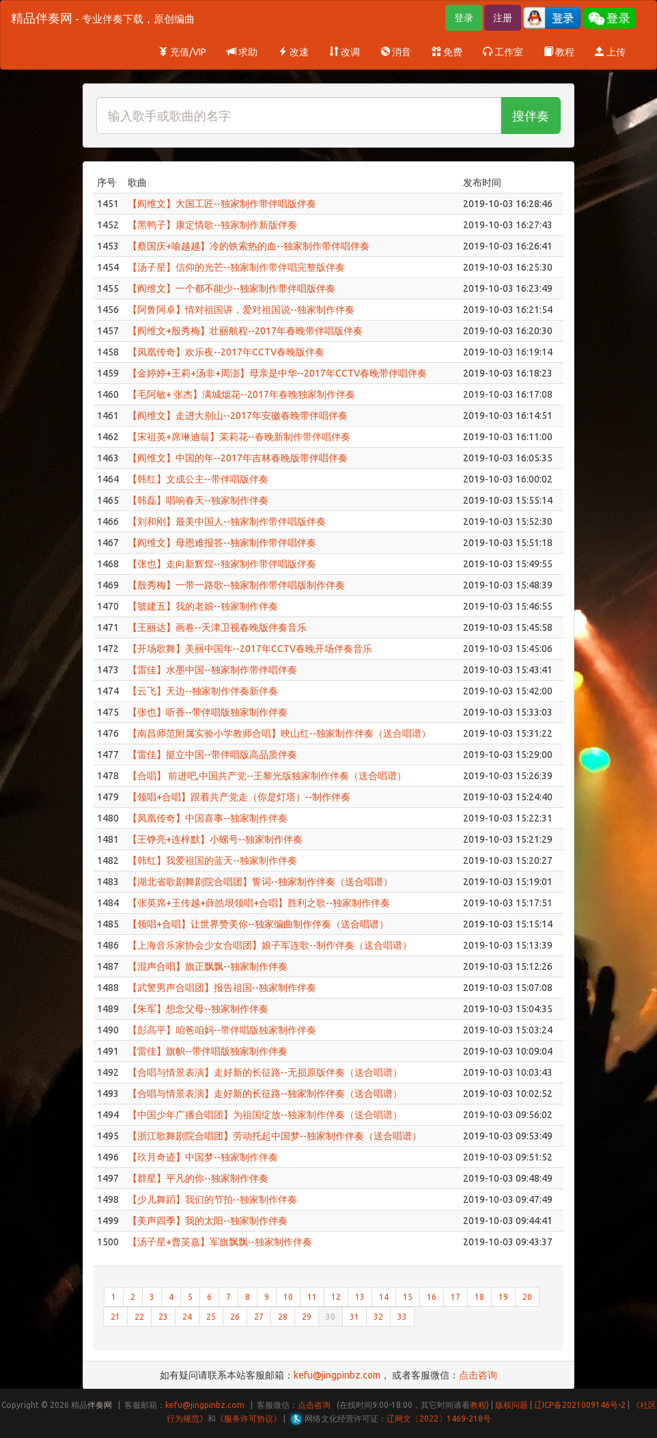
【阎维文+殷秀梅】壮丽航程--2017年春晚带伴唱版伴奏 (245, 330)
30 (330, 1316)
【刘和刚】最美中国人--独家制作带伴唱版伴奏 (227, 521)
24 (187, 1316)
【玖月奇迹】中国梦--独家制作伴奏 (203, 1157)
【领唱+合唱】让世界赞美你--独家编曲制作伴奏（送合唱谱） (258, 924)
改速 (293, 51)
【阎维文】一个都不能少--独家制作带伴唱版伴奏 (231, 288)
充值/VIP (182, 51)
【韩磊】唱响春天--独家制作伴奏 (198, 500)
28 (283, 1316)
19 (503, 1296)
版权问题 (511, 1404)
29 (306, 1316)
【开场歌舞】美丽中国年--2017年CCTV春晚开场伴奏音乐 (250, 648)
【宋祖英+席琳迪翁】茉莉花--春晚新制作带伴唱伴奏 (239, 436)
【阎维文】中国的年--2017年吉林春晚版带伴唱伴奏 (238, 457)
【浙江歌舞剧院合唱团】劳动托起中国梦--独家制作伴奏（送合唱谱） (274, 1135)
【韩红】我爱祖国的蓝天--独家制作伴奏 (212, 860)
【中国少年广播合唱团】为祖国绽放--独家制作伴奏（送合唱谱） (265, 1114)
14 (384, 1296)
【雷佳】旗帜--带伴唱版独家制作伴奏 (208, 1051)
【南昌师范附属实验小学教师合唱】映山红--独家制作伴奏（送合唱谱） (279, 733)
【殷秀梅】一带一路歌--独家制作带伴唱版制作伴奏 (236, 585)
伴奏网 (99, 1404)
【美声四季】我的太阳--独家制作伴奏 (208, 1220)
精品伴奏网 (103, 18)
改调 (344, 51)
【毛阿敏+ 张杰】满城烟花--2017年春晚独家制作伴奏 (241, 394)
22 (139, 1316)
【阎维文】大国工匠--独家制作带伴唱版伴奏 (222, 203)
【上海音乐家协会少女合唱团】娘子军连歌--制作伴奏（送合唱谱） (270, 945)
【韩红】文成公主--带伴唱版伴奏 (198, 479)
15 (408, 1296)
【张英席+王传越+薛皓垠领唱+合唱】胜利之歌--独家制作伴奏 (259, 902)
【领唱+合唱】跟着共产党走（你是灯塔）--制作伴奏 (239, 796)
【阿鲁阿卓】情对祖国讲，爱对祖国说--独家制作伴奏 (241, 309)
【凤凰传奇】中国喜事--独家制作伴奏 (208, 818)
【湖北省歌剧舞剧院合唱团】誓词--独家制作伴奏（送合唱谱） (260, 881)
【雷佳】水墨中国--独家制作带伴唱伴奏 (212, 669)
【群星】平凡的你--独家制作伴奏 (198, 1178)
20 (527, 1296)
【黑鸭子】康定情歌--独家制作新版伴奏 (212, 224)
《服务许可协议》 (248, 1418)
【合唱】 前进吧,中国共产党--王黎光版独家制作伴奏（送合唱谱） (267, 775)
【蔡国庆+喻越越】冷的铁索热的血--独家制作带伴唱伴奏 (248, 246)
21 (115, 1316)
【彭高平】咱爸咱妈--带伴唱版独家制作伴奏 (222, 1030)
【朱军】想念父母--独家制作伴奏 (198, 1008)
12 (336, 1296)
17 (455, 1296)
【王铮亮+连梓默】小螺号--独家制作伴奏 (215, 839)
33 (402, 1316)
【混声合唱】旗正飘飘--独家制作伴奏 (208, 966)
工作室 (503, 51)
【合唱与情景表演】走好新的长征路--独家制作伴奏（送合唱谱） (265, 1093)
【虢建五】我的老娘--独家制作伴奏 (203, 606)
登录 (463, 17)
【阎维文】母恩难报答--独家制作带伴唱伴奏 (222, 542)
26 (235, 1316)
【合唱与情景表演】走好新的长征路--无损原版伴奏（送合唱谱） (265, 1072)
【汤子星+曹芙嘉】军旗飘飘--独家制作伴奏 (220, 1241)
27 (259, 1316)
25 (211, 1316)
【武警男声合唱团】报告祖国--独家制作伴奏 (222, 987)
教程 (559, 51)
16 (431, 1296)
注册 (502, 17)
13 (360, 1296)
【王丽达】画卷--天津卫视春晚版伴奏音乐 (217, 627)
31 (354, 1316)
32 (378, 1316)
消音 (395, 51)
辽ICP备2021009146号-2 (580, 1404)
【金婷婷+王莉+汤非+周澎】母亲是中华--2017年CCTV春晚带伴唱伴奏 (277, 373)
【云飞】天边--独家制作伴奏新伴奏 (203, 691)
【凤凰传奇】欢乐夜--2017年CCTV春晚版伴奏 (226, 352)
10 (288, 1296)
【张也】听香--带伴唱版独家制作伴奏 (208, 712)
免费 (447, 51)
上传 (610, 51)
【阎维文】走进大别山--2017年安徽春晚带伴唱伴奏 (238, 415)
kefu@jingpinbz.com (337, 1375)
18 (479, 1296)
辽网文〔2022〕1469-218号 (439, 1418)
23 (163, 1316)
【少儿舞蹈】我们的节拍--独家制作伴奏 (212, 1199)
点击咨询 (478, 1375)
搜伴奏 (530, 115)
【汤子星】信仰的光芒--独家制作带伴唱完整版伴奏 (236, 267)
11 (312, 1296)
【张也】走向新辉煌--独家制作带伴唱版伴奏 (222, 563)
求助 (242, 51)
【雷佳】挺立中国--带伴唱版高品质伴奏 (212, 754)
